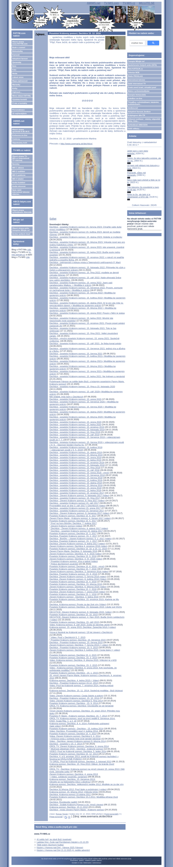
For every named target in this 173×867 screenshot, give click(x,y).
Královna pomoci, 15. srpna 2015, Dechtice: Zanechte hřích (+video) (83, 627)
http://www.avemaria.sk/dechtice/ (76, 143)
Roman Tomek (62, 814)
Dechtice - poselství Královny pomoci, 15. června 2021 (76, 353)
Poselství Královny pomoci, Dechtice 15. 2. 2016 (73, 589)
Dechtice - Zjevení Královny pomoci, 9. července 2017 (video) (79, 513)
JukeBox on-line (135, 98)
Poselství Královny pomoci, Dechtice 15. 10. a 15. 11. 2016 (78, 548)
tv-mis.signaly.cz (21, 253)
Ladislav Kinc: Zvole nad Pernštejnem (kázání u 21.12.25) (63, 842)
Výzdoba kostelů (19, 99)
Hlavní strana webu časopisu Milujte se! (21, 229)
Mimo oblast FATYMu (21, 96)
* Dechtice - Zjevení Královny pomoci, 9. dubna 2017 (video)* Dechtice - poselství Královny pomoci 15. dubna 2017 (79, 529)
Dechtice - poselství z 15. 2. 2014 (66, 744)
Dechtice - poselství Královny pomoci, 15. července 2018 (77, 475)
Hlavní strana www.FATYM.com (19, 43)
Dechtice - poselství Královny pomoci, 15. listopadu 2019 (77, 429)
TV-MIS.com (111, 3)
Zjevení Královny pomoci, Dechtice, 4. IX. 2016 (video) (76, 559)
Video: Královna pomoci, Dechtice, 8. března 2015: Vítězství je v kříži (83, 660)
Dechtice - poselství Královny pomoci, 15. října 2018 (75, 467)
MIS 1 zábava (18, 168)
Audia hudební (18, 183)
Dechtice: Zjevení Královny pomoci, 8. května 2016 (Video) (78, 579)
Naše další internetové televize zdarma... (20, 192)
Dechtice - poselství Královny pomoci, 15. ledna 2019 (75, 460)
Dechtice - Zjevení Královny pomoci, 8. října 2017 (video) (77, 500)
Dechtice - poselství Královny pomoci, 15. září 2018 (75, 470)
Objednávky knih (19, 143)
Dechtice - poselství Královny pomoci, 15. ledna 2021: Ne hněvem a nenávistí (87, 376)
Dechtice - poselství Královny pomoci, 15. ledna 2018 (75, 490)
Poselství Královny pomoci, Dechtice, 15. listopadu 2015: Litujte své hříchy (86, 607)
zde (29, 249)
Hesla (14, 73)
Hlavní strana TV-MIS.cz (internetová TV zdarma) (20, 158)
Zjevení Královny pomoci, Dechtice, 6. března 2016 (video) (78, 586)
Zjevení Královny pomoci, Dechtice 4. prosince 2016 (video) (78, 546)
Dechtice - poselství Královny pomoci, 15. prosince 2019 (77, 427)
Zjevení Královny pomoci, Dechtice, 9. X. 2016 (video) (76, 553)
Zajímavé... (17, 92)
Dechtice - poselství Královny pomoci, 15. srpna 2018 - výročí (79, 472)
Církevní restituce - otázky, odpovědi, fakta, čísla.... (144, 120)
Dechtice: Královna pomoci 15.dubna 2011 (70, 794)
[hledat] (137, 43)
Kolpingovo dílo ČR (136, 115)
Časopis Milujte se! (136, 61)
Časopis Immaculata (137, 95)
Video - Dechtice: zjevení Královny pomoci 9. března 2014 (78, 741)
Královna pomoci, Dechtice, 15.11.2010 (69, 807)
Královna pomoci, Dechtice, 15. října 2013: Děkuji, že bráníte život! (82, 764)
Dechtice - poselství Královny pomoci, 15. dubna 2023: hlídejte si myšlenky (86, 237)
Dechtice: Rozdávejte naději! (63, 802)
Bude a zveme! (18, 47)
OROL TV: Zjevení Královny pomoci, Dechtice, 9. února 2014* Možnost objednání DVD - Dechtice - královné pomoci (79, 747)
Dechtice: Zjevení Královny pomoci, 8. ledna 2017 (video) (77, 543)
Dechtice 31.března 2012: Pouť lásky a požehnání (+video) (78, 789)
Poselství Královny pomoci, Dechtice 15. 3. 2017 (73, 533)
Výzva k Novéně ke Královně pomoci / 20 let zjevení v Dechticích (81, 632)
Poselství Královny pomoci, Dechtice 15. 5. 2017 (73, 521)
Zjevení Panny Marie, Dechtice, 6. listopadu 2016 (73, 551)
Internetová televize (136, 80)
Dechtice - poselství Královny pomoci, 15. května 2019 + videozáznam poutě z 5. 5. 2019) (76, 448)
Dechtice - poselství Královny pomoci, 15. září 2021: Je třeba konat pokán (85, 343)
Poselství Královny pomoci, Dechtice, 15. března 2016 (76, 584)
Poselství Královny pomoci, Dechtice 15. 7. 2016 (73, 569)
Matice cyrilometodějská (138, 91)
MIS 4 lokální (17, 179)
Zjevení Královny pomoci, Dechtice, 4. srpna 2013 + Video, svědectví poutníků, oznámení (74, 775)
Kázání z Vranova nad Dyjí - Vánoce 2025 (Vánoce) (60, 847)
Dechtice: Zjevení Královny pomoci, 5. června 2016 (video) (78, 576)
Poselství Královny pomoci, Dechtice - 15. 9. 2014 (74, 703)
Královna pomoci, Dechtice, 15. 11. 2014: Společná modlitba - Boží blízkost (86, 690)
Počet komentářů (111, 814)
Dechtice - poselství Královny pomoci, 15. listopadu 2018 (77, 465)
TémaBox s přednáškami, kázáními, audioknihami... (143, 103)
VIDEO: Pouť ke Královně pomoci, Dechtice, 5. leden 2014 (78, 751)
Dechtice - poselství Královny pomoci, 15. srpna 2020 (75, 399)
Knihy (14, 88)
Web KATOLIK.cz (135, 69)
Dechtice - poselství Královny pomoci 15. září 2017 (74, 503)
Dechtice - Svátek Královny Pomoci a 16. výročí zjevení (76, 804)
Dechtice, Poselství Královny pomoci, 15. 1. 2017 (73, 541)
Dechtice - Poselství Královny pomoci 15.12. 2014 (74, 683)
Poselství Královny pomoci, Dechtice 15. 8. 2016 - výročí (77, 566)
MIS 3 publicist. (19, 175)
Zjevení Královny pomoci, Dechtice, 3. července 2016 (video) (79, 571)
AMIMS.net (93, 3)
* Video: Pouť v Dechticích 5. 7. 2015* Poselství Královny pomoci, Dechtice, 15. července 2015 (78, 638)
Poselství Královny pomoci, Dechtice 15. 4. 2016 (73, 581)
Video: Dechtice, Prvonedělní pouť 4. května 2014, (74, 731)
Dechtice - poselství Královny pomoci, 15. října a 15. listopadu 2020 (82, 386)
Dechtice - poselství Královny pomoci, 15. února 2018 (76, 488)
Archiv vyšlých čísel (21, 234)
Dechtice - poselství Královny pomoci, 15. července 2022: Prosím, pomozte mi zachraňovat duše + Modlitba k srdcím (86, 289)
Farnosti (15, 55)
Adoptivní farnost (20, 59)
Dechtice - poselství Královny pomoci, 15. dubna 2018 (76, 483)
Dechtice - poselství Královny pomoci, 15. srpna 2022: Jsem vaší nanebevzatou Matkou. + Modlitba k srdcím (81, 283)
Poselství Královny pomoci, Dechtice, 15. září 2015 (74, 622)
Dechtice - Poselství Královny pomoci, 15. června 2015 (76, 642)
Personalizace (18, 110)
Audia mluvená (18, 186)
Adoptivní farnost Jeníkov (139, 112)
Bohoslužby (17, 51)
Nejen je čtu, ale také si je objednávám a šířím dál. (138, 195)
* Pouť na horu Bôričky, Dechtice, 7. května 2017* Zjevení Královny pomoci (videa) (73, 524)
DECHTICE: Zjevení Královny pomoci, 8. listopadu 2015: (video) (81, 612)
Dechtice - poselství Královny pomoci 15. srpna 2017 (75, 508)
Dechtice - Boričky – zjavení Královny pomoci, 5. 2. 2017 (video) (81, 538)
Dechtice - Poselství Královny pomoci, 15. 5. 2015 (74, 647)
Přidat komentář (56, 817)
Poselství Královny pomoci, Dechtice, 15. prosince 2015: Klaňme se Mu (84, 599)
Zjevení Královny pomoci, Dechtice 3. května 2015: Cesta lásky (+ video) (85, 650)
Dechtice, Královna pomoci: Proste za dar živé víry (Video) (78, 604)
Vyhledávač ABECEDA (138, 125)
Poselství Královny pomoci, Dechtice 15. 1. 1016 (73, 594)
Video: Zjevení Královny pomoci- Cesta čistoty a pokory (76, 695)
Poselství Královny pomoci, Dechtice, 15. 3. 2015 (73, 657)
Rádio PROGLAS (135, 76)
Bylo (14, 66)
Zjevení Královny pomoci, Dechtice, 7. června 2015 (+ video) (79, 645)
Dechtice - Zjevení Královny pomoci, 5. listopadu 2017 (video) (79, 495)
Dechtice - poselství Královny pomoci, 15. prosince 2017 (77, 493)
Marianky (16, 85)
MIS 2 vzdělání (18, 171)
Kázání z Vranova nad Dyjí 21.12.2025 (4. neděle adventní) (63, 850)
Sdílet (53, 218)
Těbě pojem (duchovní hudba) (50, 845)
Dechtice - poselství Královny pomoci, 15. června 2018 (76, 477)
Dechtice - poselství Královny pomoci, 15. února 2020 (76, 422)
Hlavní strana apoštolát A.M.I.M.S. (21, 131)
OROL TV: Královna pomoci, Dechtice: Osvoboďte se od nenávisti (82, 706)
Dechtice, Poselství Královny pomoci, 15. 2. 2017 (73, 536)
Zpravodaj (16, 62)
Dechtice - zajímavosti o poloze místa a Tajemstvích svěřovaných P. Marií (85, 262)
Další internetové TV (137, 84)
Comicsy (16, 139)
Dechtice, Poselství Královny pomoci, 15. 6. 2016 (73, 574)
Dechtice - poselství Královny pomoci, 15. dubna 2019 (76, 452)
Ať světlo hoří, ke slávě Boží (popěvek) (54, 839)
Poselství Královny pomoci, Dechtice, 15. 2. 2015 (73, 665)
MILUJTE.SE (146, 3)
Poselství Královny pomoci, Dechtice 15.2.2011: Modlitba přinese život (84, 797)
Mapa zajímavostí (19, 81)
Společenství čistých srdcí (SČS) (142, 65)
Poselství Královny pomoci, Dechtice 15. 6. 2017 (73, 515)
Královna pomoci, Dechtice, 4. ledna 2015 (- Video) (74, 680)
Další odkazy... (134, 129)
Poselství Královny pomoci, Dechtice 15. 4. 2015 (73, 655)
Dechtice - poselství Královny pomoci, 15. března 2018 (76, 485)
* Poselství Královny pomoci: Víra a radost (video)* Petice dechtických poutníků (74, 562)
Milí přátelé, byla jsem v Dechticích (66, 396)
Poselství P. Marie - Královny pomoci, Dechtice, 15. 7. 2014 (78, 716)
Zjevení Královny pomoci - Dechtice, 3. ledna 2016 (74, 597)
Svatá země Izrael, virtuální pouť (142, 87)
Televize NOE (134, 72)
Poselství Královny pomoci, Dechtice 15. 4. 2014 (73, 733)
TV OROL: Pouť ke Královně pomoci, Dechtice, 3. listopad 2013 (81, 761)
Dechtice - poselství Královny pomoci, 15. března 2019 (76, 455)
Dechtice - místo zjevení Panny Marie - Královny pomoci (77, 809)
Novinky (15, 164)
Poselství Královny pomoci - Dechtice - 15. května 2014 (76, 728)
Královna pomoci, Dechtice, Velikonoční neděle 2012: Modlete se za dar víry (87, 784)
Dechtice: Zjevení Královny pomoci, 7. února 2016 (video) (77, 591)
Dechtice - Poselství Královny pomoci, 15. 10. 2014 (74, 698)
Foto (14, 70)
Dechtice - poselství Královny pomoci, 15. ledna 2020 (75, 424)
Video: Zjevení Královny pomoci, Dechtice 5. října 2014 (76, 700)
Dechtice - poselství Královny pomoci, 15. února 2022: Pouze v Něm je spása (87, 313)
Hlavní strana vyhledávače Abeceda (21, 211)
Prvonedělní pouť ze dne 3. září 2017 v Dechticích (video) (78, 505)
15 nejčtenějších (19, 113)
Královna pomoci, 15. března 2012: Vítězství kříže (74, 792)
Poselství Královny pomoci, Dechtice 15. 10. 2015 (74, 614)
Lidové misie (17, 77)
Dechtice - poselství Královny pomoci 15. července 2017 (77, 510)
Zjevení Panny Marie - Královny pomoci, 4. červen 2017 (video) (80, 518)
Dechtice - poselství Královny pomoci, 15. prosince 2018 (77, 462)
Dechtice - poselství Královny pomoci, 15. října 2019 (75, 432)
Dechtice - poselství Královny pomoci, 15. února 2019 (76, 457)
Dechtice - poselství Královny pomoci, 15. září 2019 (75, 434)
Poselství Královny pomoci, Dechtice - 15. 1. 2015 (74, 673)
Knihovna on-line (19, 135)
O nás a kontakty (19, 103)
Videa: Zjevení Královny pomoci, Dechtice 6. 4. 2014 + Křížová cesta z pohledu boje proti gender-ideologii (75, 737)
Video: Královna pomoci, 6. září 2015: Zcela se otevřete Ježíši (80, 624)
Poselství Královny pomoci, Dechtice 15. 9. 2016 (73, 556)
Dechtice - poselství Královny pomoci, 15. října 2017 (75, 498)
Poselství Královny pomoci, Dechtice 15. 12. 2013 (74, 754)
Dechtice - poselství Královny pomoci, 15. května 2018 (76, 480)
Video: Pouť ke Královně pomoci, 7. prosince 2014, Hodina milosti (81, 685)
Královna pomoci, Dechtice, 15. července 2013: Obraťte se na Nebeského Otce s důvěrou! (72, 780)
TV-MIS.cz (129, 3)
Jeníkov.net (133, 108)
